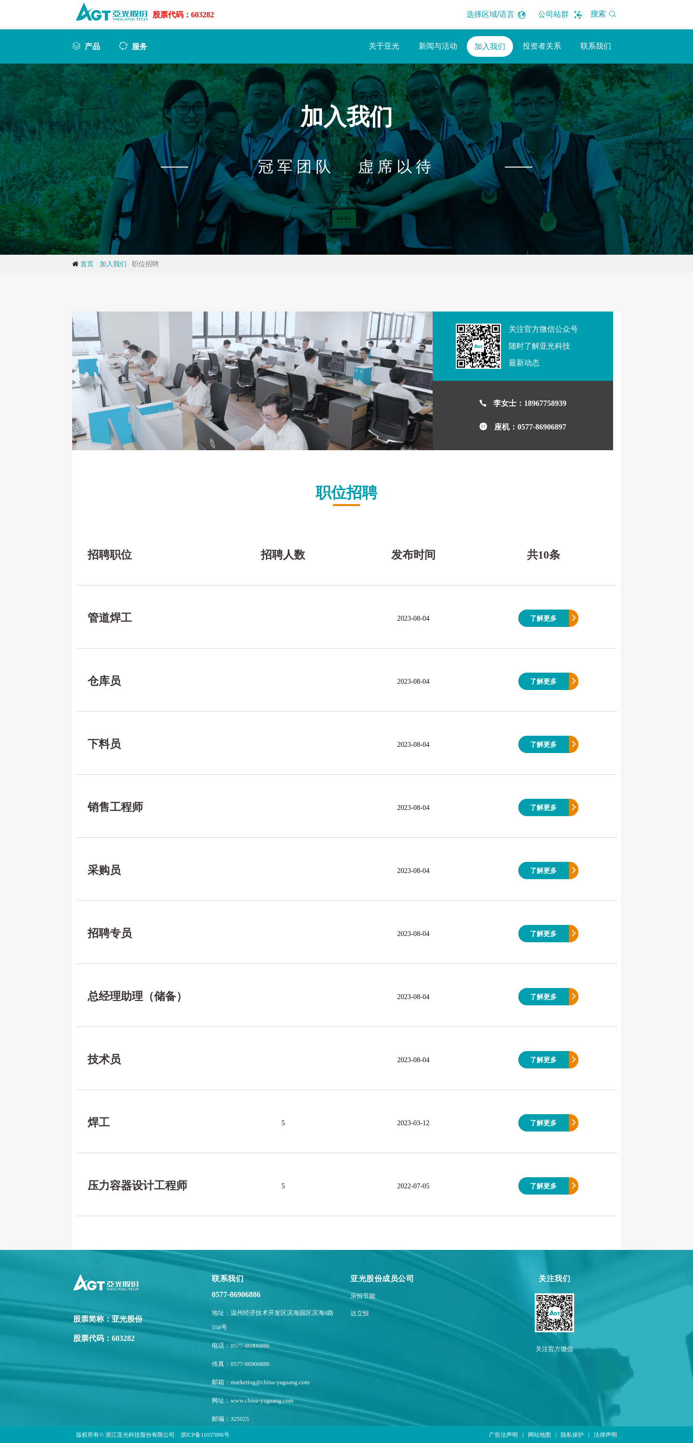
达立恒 (359, 1313)
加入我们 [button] (490, 46)
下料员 (104, 744)
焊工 (99, 1123)
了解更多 (543, 618)
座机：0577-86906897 (530, 427)
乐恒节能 (362, 1296)
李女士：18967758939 (529, 403)
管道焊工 (110, 618)
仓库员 (104, 681)
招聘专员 (110, 933)
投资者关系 (542, 46)
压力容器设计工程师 (137, 1186)
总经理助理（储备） (137, 996)
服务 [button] (139, 46)
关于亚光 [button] (384, 46)
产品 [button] (92, 46)
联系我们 (595, 46)
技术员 (104, 1059)
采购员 (104, 870)
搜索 (605, 14)
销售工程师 (115, 807)
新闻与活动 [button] (438, 46)
